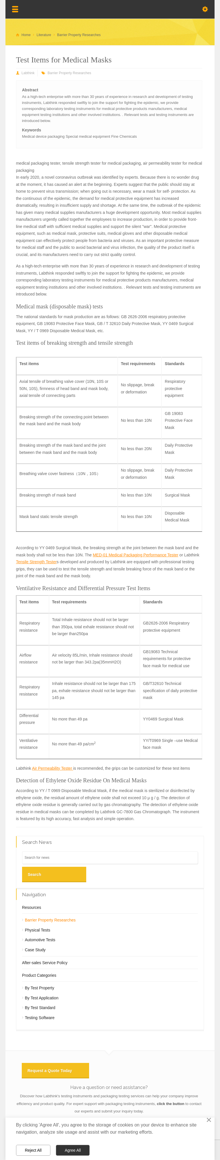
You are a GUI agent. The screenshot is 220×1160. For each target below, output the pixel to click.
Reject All (33, 1150)
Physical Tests (37, 930)
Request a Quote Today (50, 1070)
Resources (31, 907)
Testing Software (40, 1017)
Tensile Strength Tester (36, 562)
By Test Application (41, 998)
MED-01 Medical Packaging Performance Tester (135, 555)
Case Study (35, 950)
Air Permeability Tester (52, 768)
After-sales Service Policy (45, 962)
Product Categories (39, 975)
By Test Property (39, 988)
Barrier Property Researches (69, 73)
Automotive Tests (40, 940)
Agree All (73, 1150)
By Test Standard (40, 1007)
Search (34, 874)
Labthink (27, 73)
